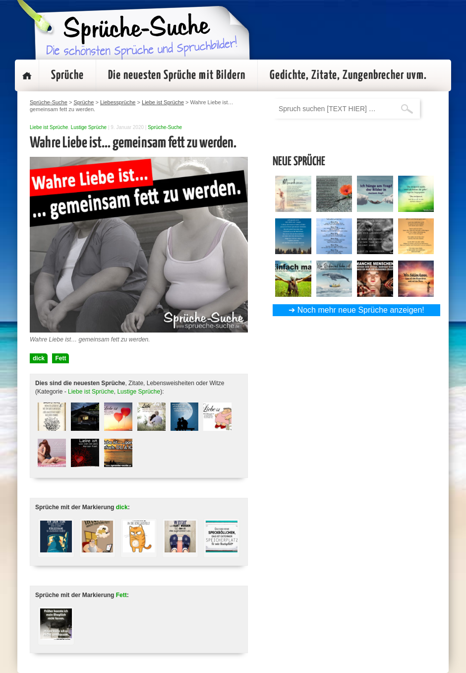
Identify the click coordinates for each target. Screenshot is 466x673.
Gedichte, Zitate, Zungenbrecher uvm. (348, 75)
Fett (60, 358)
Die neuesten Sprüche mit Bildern (176, 75)
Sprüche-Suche (165, 127)
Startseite (27, 75)
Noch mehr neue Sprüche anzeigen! (360, 310)
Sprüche (67, 75)
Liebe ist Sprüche (49, 127)
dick (39, 358)
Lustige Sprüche (89, 127)
